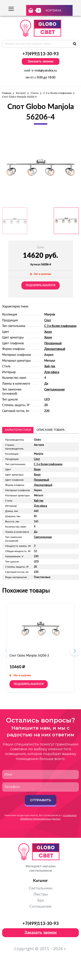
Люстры (40, 894)
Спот (47, 320)
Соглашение (40, 907)
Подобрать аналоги (40, 285)
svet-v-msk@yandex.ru (40, 70)
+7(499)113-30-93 (40, 54)
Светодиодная (54, 389)
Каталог (21, 93)
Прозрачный (53, 343)
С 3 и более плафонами (57, 93)
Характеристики (18, 430)
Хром (48, 331)
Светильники (40, 888)
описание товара (51, 430)
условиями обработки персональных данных (48, 817)
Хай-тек (49, 366)
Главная (6, 93)
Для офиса (51, 372)
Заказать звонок (41, 61)
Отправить (40, 800)
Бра (40, 900)
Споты (35, 93)
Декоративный (54, 349)
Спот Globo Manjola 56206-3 (29, 655)
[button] (74, 652)
